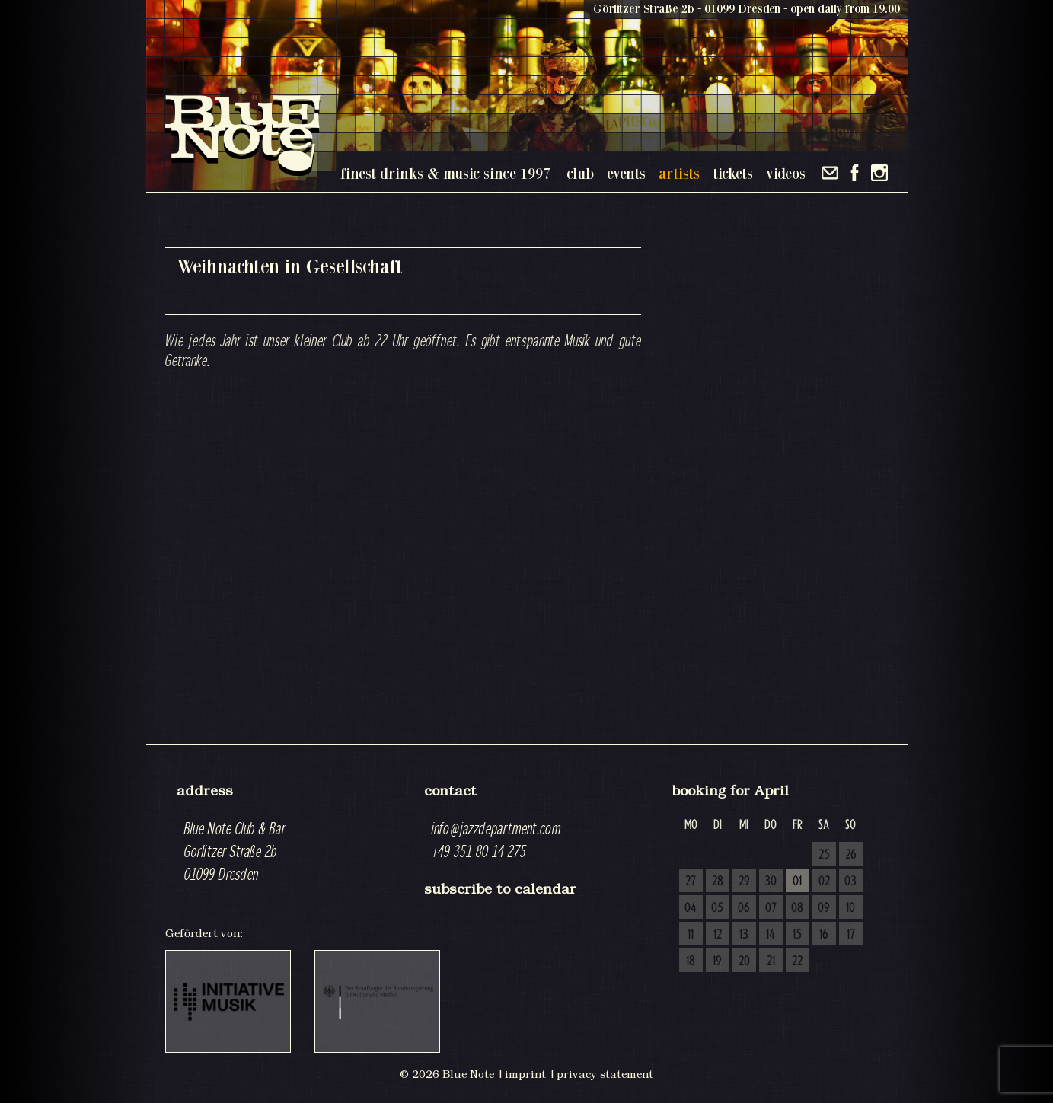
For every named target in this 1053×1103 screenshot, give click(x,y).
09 (824, 908)
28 (717, 881)
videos (786, 173)
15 (797, 935)
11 (691, 935)
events (626, 173)
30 (770, 881)
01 (797, 881)
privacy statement (605, 1074)
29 (744, 881)
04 (690, 908)
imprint (525, 1074)
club (580, 173)
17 (851, 935)
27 (690, 881)
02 (824, 881)
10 (850, 908)
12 (717, 935)
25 (824, 855)
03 (850, 881)
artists (679, 173)
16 (823, 935)
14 (770, 935)
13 (743, 935)
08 (797, 908)
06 (744, 908)
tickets (733, 173)
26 (851, 855)
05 (717, 908)
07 (771, 908)
